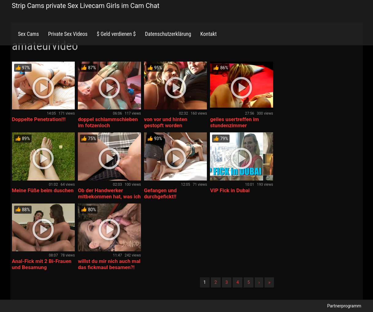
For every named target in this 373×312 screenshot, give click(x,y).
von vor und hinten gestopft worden (165, 122)
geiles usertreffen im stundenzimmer (234, 122)
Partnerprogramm (344, 305)
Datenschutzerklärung (168, 34)
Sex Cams (28, 34)
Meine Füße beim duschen (43, 190)
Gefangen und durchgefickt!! (160, 193)
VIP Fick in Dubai (229, 190)
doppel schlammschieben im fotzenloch (108, 122)
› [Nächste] (259, 282)
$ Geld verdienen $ (116, 34)
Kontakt (208, 34)
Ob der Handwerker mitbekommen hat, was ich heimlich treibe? (109, 196)
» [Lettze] (269, 282)
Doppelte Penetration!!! (39, 119)
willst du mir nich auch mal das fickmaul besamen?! (109, 264)
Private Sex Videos (68, 34)
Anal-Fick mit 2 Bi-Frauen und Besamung (42, 264)
